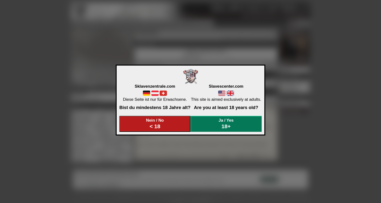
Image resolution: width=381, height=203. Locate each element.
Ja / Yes (226, 123)
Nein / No (155, 123)
